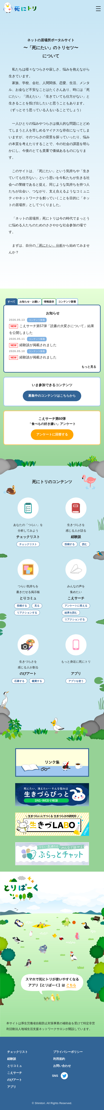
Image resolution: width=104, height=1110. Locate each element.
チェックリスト (17, 1051)
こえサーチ (14, 1072)
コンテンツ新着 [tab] (67, 301)
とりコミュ (14, 1065)
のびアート (14, 1079)
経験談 (11, 1058)
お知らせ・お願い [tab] (29, 301)
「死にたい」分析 (49, 245)
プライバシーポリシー (68, 1051)
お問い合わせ (62, 1065)
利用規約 (59, 1058)
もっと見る (88, 366)
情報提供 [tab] (49, 301)
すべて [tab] (11, 301)
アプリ (11, 1086)
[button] (98, 8)
